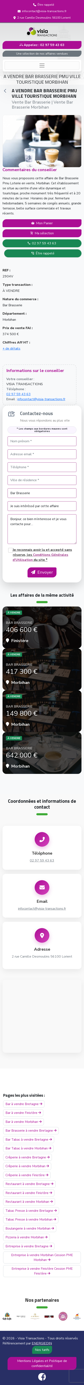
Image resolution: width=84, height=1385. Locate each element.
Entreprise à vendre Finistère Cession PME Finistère (42, 1271)
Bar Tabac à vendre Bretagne (28, 1139)
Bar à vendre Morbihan (23, 1122)
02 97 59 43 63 (42, 243)
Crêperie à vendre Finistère (26, 1175)
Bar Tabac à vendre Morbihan (28, 1148)
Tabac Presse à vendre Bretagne (31, 1211)
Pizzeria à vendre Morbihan (26, 1237)
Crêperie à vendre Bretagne (27, 1157)
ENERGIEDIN (42, 1343)
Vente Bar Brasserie (31, 102)
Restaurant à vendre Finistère (28, 1193)
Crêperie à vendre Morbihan (27, 1166)
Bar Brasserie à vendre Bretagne (30, 1131)
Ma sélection (42, 233)
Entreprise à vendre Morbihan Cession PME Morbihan (42, 1257)
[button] (43, 5)
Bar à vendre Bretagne (23, 1104)
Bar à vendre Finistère (23, 1113)
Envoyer (42, 572)
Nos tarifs (42, 1350)
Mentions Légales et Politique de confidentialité (42, 1363)
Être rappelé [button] (43, 253)
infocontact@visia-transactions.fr (41, 399)
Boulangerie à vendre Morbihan (29, 1228)
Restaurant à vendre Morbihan (29, 1202)
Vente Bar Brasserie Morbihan (42, 104)
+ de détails (11, 348)
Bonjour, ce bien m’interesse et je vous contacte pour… (42, 529)
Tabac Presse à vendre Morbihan (30, 1219)
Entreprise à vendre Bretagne (28, 1246)
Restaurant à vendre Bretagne (29, 1184)
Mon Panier (42, 223)
